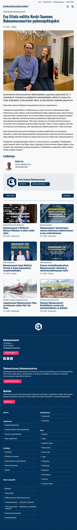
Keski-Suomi (46, 448)
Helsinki (44, 434)
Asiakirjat (8, 452)
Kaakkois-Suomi (47, 443)
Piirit (42, 430)
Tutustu (23, 184)
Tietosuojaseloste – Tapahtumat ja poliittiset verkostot (20, 508)
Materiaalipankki (9, 480)
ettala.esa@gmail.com (23, 164)
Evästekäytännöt (11, 518)
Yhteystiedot (47, 2)
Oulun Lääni (46, 452)
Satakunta (45, 470)
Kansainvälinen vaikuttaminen (15, 461)
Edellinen (10, 196)
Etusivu (6, 412)
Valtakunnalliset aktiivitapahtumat (17, 429)
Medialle (8, 402)
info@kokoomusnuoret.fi (11, 348)
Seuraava (66, 196)
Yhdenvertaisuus (11, 381)
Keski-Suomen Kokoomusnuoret (14, 12)
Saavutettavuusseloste (13, 513)
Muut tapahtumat (11, 439)
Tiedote (14, 27)
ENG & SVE (70, 2)
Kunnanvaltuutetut (11, 465)
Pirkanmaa (45, 461)
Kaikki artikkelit (39, 184)
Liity (39, 2)
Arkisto (7, 470)
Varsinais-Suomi (47, 484)
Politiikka (6, 448)
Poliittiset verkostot (12, 456)
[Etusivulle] (16, 6)
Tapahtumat (7, 421)
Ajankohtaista (45, 412)
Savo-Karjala (46, 475)
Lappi (44, 457)
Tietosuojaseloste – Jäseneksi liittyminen (19, 502)
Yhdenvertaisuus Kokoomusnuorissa (17, 498)
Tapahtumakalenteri (12, 425)
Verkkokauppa (58, 2)
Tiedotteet (45, 421)
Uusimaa (45, 479)
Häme (44, 439)
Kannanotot (46, 416)
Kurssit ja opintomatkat (13, 434)
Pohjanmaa (46, 466)
